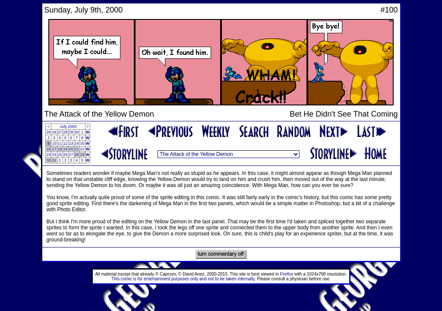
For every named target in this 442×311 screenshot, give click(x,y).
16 (48, 149)
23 (48, 154)
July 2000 (68, 126)
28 (65, 132)
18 (60, 149)
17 (54, 149)
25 (48, 132)
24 (54, 154)
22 (82, 149)
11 (60, 143)
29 (71, 132)
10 (54, 143)
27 (60, 132)
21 (77, 149)
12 (65, 143)
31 (54, 160)
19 (65, 149)
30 (77, 132)
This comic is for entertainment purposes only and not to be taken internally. (183, 278)
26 (54, 132)
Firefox (287, 274)
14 (77, 143)
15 (82, 143)
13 (71, 143)
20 (71, 149)
